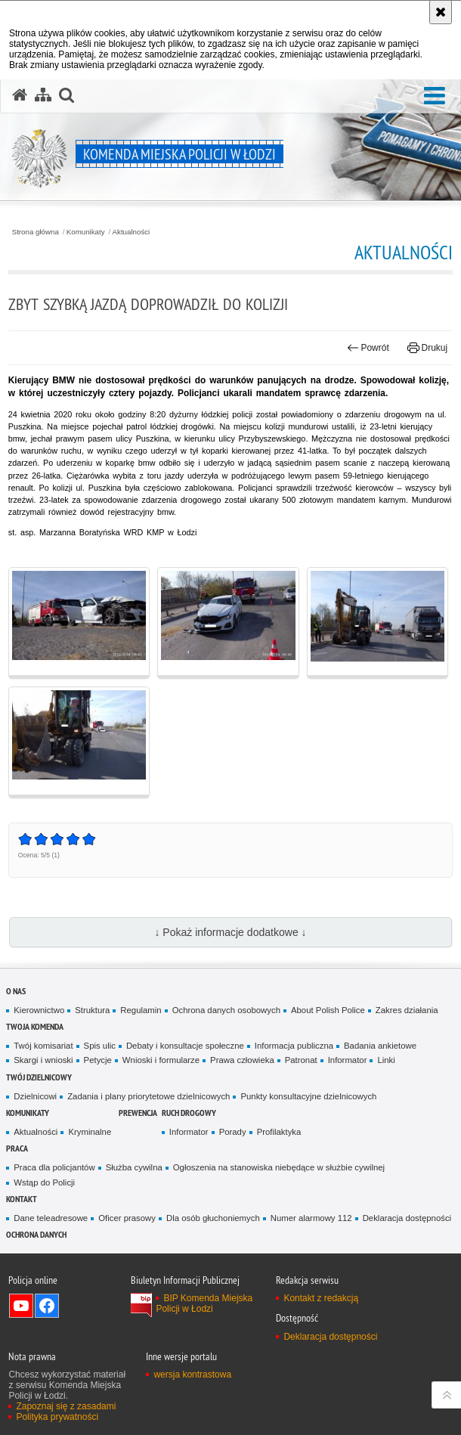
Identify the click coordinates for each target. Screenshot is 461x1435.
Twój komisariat (43, 1045)
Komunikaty (86, 232)
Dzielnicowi (35, 1096)
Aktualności (131, 232)
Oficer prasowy (127, 1218)
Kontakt (21, 1198)
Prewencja (138, 1112)
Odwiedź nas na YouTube (21, 1306)
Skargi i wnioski (43, 1060)
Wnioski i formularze (161, 1060)
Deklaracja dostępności (407, 1218)
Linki (385, 1060)
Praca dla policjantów (54, 1167)
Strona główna (35, 232)
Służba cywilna (134, 1167)
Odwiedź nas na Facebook (47, 1306)
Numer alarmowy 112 (311, 1218)
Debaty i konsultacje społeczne (185, 1045)
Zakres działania (407, 1010)
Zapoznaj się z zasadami (66, 1406)
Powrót (368, 348)
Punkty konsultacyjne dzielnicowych (308, 1096)
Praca (17, 1148)
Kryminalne (89, 1131)
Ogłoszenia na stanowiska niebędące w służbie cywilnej (279, 1167)
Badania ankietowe (380, 1045)
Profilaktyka (279, 1131)
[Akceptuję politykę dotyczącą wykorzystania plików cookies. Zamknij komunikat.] (440, 12)
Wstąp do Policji (44, 1182)
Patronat (301, 1060)
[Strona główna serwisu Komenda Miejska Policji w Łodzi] (19, 95)
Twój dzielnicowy (39, 1077)
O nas (16, 990)
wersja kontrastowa (192, 1374)
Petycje (98, 1060)
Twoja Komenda (34, 1026)
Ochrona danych (36, 1234)
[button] (434, 96)
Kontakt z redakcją (320, 1298)
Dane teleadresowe (51, 1218)
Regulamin (140, 1010)
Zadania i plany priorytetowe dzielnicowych (148, 1096)
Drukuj (427, 348)
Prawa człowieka (242, 1060)
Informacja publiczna (294, 1045)
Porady (232, 1131)
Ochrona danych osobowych (226, 1010)
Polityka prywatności (57, 1417)
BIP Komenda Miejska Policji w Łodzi (204, 1303)
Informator (347, 1060)
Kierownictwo (39, 1010)
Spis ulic (100, 1045)
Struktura (92, 1010)
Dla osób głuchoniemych (213, 1218)
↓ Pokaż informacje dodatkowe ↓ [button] (230, 932)
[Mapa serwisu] (43, 95)
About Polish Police (328, 1010)
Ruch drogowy (189, 1112)
